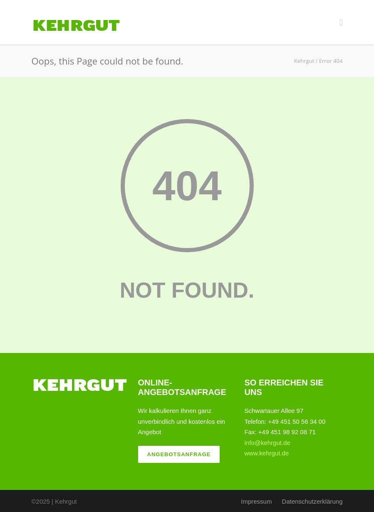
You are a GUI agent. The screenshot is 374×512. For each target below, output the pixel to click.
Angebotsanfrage (179, 454)
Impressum (256, 501)
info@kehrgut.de (267, 442)
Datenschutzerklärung (312, 501)
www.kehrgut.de (267, 453)
